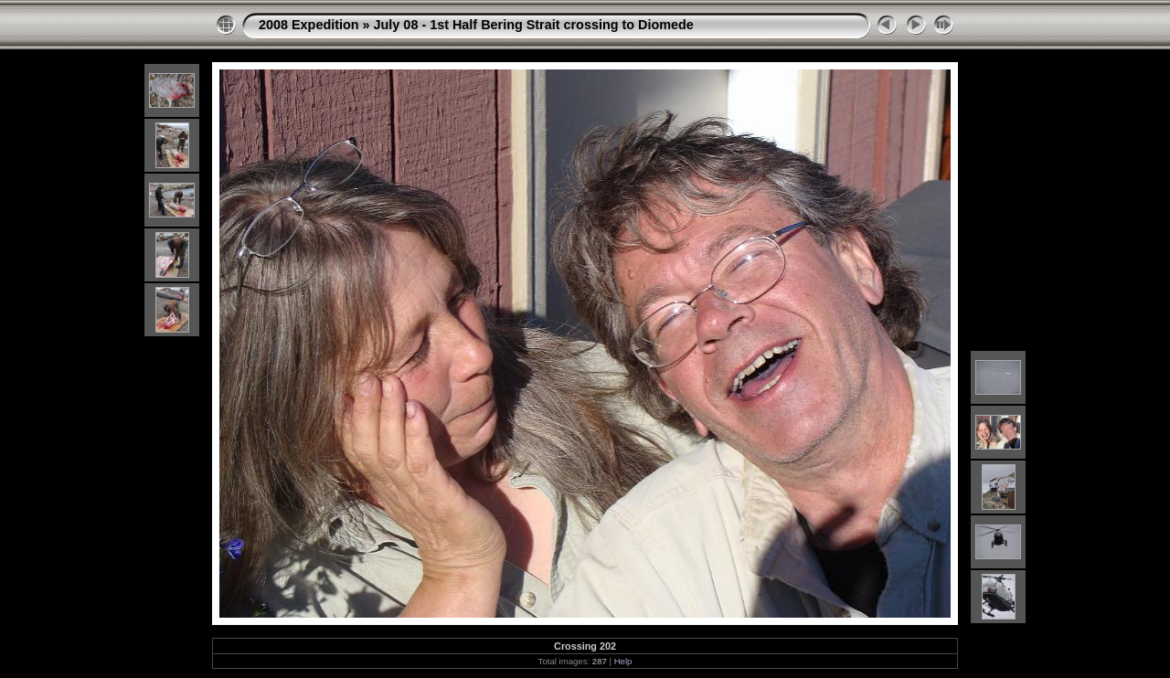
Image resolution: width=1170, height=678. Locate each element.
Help (623, 661)
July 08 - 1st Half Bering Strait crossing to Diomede (534, 24)
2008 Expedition (309, 24)
